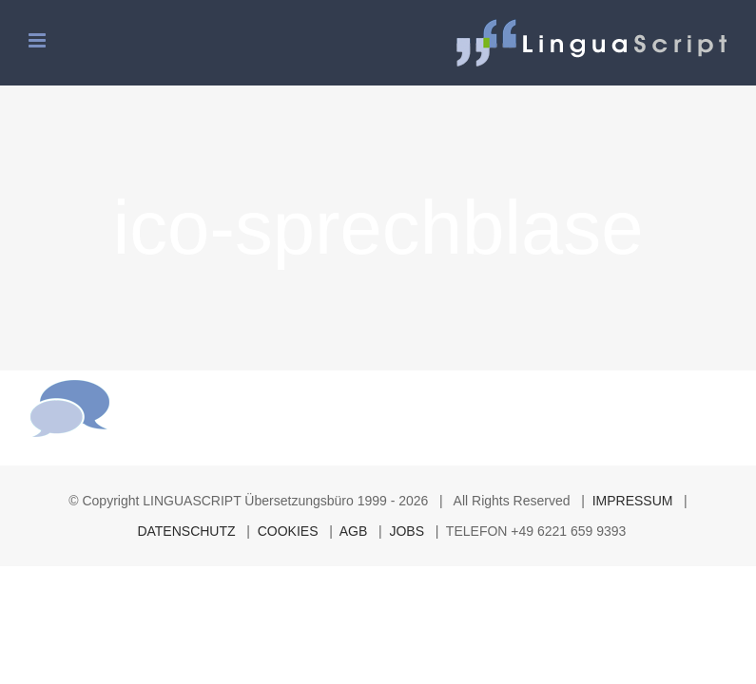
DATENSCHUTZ (186, 531)
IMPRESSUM (632, 500)
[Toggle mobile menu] (38, 40)
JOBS (406, 531)
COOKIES (288, 531)
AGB (353, 531)
